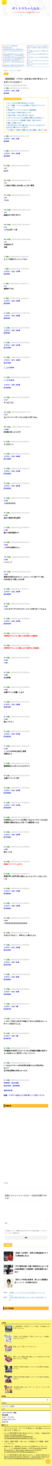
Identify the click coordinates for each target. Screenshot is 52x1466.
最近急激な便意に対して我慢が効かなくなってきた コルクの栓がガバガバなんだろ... (13, 51)
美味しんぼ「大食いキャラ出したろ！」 (25, 1346)
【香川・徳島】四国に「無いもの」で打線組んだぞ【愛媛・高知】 (26, 1441)
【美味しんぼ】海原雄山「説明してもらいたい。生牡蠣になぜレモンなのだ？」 (31, 1337)
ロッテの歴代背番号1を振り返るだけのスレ (18, 1433)
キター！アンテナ (8, 1417)
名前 (6, 1223)
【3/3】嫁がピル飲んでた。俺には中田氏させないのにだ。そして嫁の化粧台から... (14, 58)
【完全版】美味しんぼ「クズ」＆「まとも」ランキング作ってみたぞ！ (31, 1388)
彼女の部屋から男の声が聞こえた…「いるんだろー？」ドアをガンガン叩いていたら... (13, 62)
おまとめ (5, 1422)
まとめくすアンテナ (9, 1419)
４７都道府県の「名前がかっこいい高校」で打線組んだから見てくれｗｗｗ (31, 1327)
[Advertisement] (26, 30)
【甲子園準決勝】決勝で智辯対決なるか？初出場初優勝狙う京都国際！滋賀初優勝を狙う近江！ (31, 1269)
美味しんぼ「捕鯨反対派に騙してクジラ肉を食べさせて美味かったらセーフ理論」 (31, 1357)
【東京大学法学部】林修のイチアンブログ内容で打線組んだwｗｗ (31, 1378)
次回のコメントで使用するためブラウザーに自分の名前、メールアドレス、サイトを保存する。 (26, 1232)
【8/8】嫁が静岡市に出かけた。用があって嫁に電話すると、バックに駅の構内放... (14, 54)
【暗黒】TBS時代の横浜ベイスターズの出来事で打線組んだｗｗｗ (31, 1367)
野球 (6, 1183)
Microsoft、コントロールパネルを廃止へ (38, 45)
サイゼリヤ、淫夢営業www (11, 45)
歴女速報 (5, 1415)
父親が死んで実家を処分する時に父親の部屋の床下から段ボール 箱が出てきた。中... (13, 66)
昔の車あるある (8, 47)
